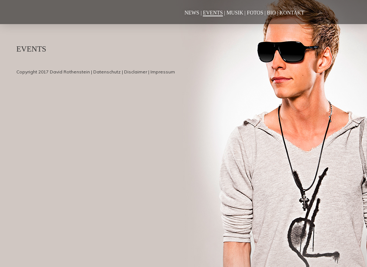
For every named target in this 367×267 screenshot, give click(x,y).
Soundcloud (345, 12)
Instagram (331, 12)
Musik (235, 13)
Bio (271, 13)
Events (213, 13)
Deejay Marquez (53, 11)
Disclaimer (135, 72)
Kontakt (291, 13)
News (192, 13)
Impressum (162, 72)
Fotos (255, 13)
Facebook (318, 12)
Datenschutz (107, 72)
